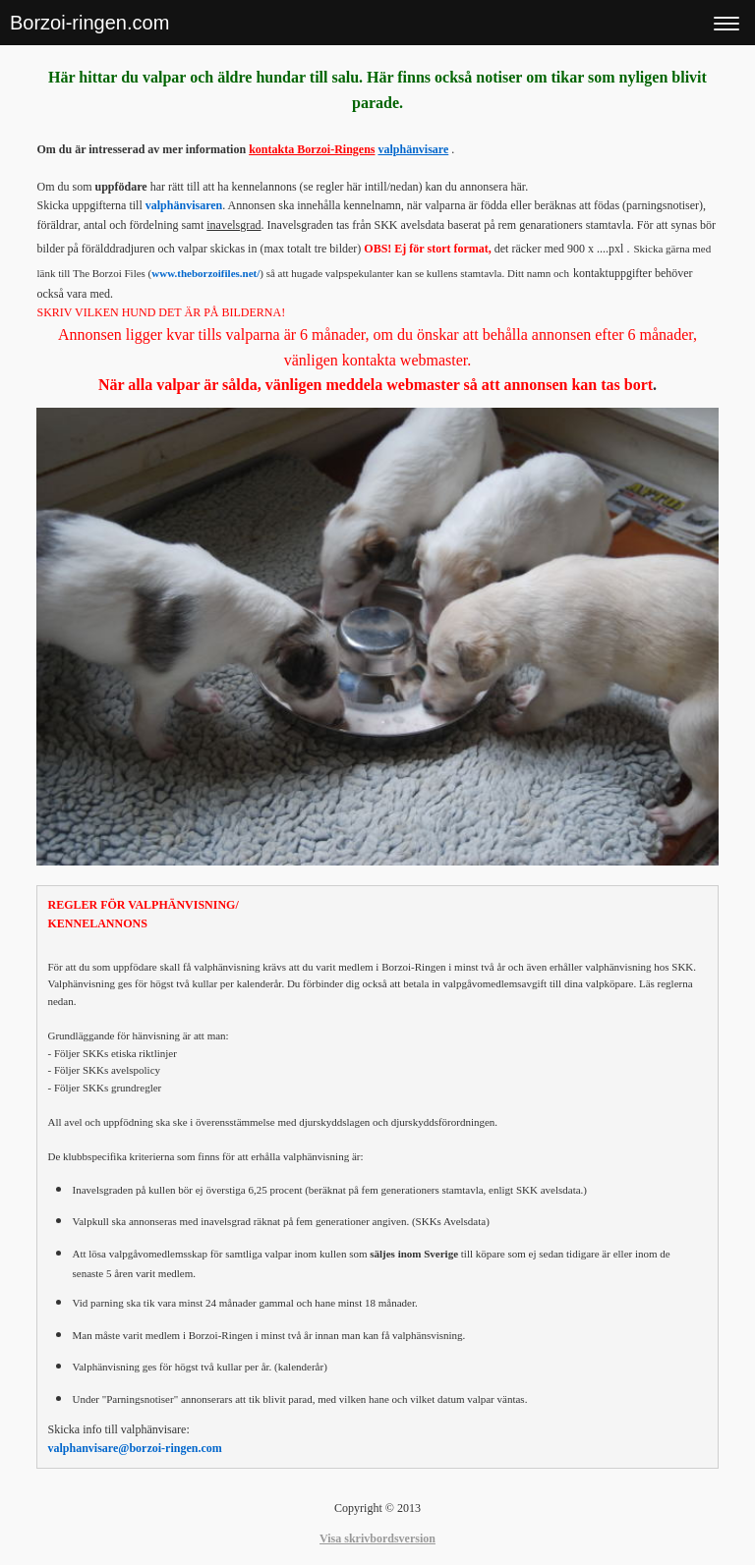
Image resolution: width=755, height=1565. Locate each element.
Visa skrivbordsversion (377, 1538)
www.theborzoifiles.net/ (205, 273)
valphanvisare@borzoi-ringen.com (134, 1448)
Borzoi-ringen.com (89, 22)
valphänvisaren (183, 205)
